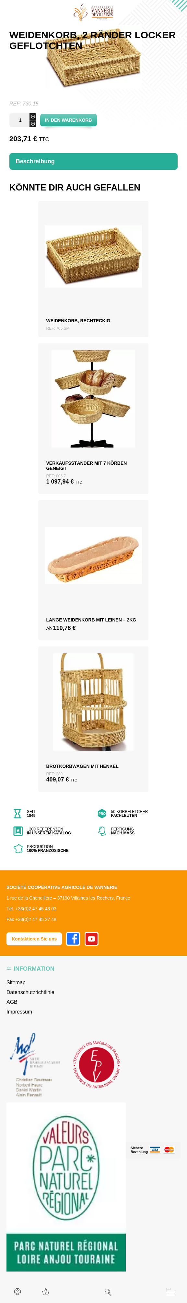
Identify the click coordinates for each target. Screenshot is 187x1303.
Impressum (19, 1011)
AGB (12, 1002)
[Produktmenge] (22, 120)
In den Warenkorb (68, 120)
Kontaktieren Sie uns (34, 938)
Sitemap (16, 982)
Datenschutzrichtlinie (30, 992)
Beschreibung (35, 161)
